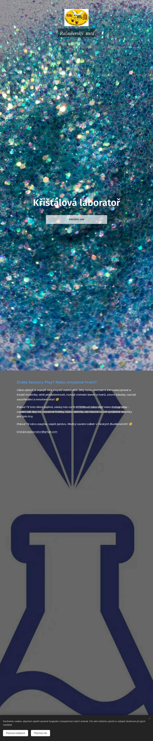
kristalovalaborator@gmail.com (37, 431)
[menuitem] (21, 47)
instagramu (119, 407)
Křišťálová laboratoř (89, 407)
